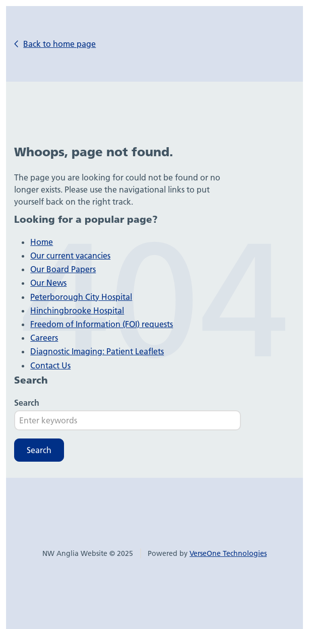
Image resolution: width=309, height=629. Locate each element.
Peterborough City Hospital (81, 297)
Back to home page (59, 44)
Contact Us (50, 365)
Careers (44, 338)
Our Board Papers (63, 269)
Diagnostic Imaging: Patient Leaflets (97, 351)
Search (26, 403)
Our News (48, 283)
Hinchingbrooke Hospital (77, 310)
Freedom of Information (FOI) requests (101, 324)
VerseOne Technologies (228, 553)
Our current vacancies (70, 255)
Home (41, 242)
